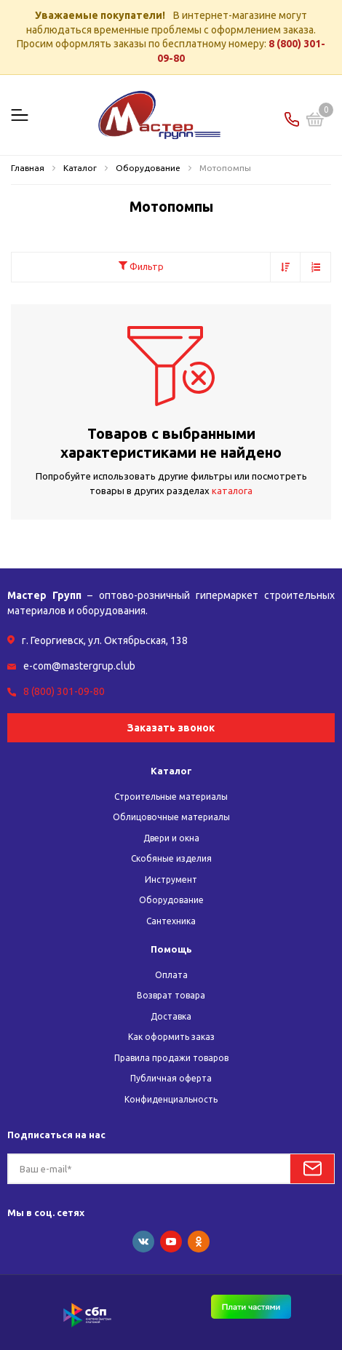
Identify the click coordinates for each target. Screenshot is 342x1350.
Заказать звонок (171, 728)
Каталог (171, 771)
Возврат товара (171, 995)
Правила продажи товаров (171, 1058)
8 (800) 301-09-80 (64, 691)
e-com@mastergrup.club (79, 666)
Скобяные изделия (171, 858)
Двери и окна (171, 838)
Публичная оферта (171, 1078)
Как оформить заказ (171, 1036)
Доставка (171, 1016)
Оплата (171, 975)
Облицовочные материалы (171, 817)
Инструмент (171, 879)
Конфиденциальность (171, 1099)
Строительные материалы (171, 796)
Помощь (171, 949)
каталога (232, 490)
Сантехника (171, 921)
